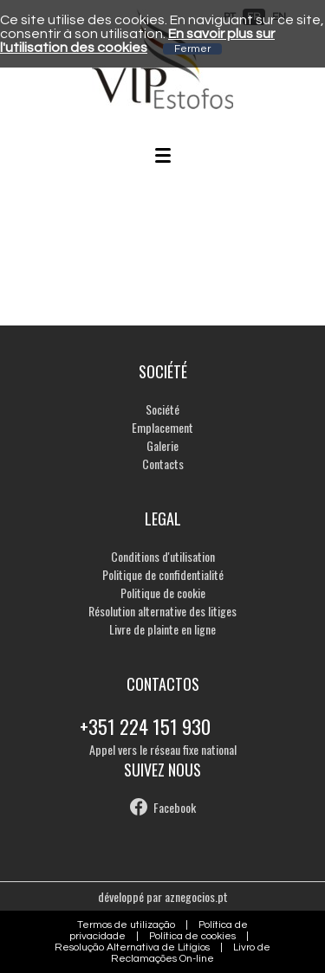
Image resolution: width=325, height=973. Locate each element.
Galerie (162, 445)
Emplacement (162, 427)
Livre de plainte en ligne (162, 629)
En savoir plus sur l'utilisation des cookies (137, 41)
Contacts (163, 463)
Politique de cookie (162, 592)
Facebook (174, 807)
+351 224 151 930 (145, 726)
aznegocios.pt (196, 896)
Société (162, 409)
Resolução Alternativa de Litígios (132, 947)
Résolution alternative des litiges (162, 611)
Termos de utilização (126, 925)
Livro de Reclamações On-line (190, 953)
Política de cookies (192, 936)
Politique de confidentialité (163, 574)
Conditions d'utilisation (163, 556)
